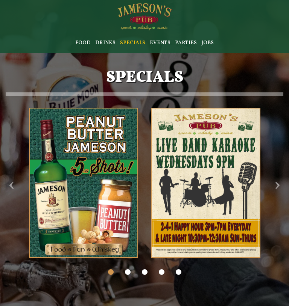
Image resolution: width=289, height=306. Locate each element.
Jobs (207, 43)
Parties (186, 43)
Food (83, 43)
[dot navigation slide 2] (128, 272)
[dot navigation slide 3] (145, 272)
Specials (132, 43)
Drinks (105, 43)
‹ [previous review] (12, 185)
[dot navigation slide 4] (161, 272)
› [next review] (277, 185)
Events (160, 43)
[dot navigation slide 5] (178, 272)
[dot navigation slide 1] (111, 272)
